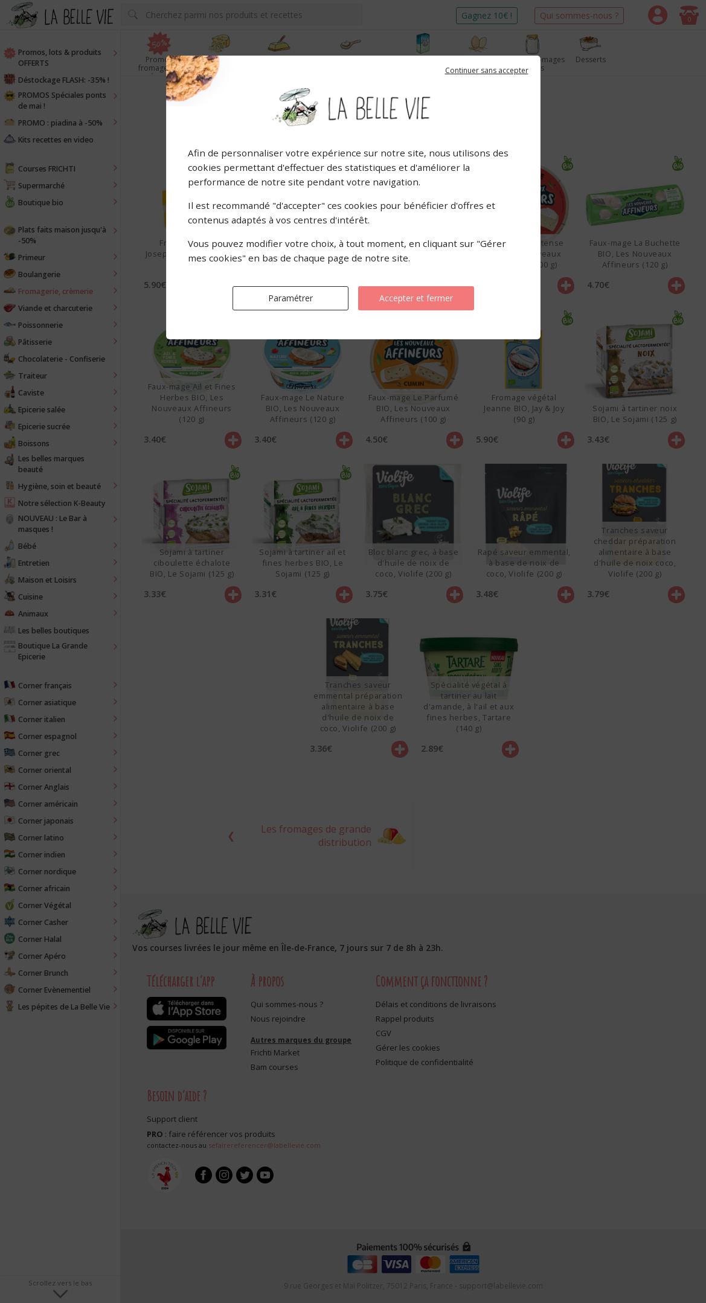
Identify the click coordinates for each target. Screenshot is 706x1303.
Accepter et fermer (416, 298)
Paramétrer (290, 298)
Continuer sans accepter (486, 70)
